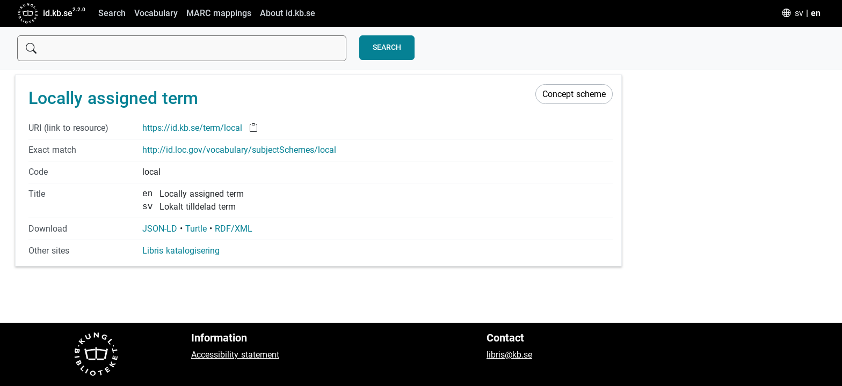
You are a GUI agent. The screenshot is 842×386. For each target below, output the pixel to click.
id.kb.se (44, 13)
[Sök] (181, 48)
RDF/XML (233, 229)
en (816, 13)
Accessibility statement (235, 355)
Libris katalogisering (181, 251)
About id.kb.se (287, 13)
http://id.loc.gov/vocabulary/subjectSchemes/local (239, 150)
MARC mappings (218, 13)
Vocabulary (156, 13)
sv (799, 13)
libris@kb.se (509, 355)
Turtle (196, 229)
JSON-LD (159, 229)
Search (112, 13)
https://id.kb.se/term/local (193, 128)
